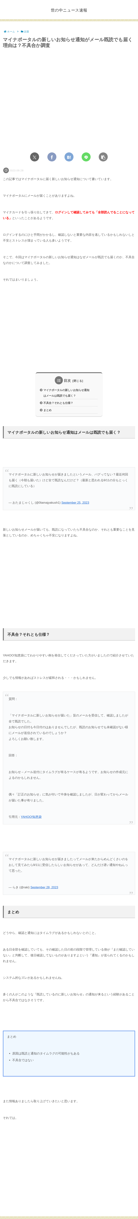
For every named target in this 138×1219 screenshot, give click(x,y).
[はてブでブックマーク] (69, 156)
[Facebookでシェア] (51, 156)
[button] (103, 156)
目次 (67, 381)
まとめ (47, 410)
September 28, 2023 (44, 887)
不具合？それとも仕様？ (58, 403)
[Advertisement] (69, 330)
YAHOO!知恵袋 (31, 817)
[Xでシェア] (34, 156)
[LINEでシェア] (86, 156)
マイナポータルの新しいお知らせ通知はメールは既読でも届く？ (66, 393)
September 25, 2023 (75, 503)
